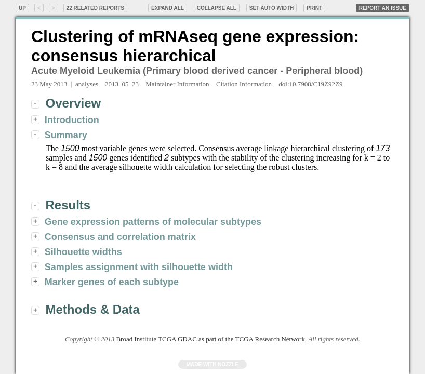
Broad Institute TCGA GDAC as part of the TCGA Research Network (210, 339)
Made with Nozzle (213, 364)
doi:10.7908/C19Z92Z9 (310, 84)
